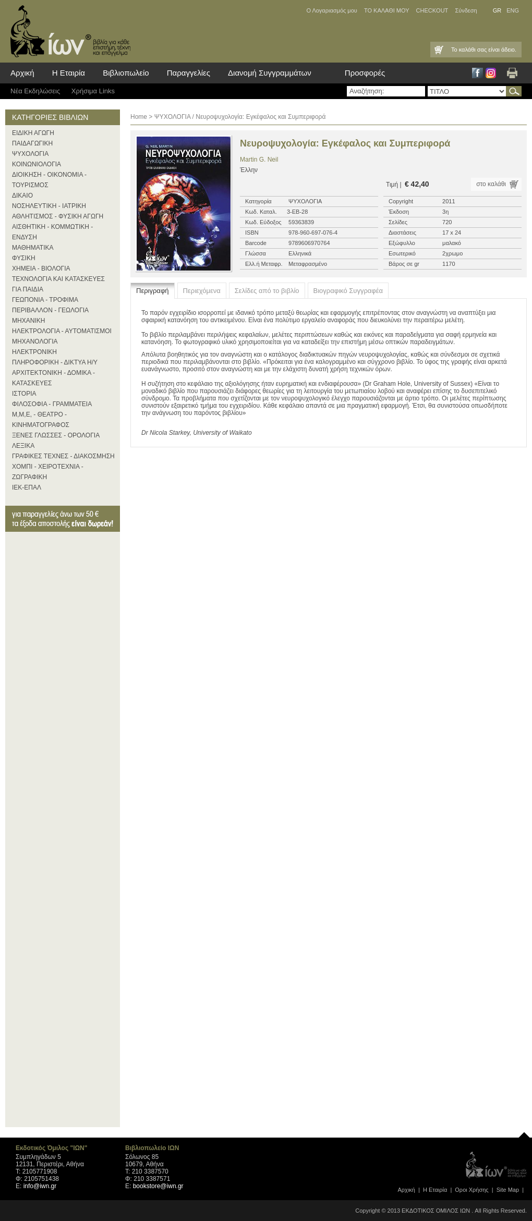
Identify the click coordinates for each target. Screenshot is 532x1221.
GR (497, 10)
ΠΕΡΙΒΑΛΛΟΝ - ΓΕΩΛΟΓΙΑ (50, 310)
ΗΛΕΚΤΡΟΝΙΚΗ (34, 352)
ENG (512, 10)
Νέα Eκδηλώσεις (35, 91)
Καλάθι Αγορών (438, 49)
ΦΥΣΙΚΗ (23, 258)
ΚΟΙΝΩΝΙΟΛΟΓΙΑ (36, 164)
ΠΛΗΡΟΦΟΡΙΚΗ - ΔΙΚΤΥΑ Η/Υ (55, 362)
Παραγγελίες (188, 72)
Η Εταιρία (68, 72)
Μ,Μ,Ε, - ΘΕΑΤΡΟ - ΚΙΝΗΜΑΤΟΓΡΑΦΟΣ (40, 420)
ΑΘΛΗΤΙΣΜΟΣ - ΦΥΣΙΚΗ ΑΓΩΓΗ (57, 216)
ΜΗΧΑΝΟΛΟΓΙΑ (35, 341)
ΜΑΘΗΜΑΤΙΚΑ (33, 247)
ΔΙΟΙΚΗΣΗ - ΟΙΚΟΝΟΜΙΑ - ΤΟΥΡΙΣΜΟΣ (49, 180)
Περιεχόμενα (202, 291)
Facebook (477, 73)
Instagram (491, 73)
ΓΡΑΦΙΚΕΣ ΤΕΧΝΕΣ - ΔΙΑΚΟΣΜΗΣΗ (63, 456)
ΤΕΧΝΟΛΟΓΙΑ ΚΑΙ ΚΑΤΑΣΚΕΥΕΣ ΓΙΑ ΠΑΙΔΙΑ (58, 284)
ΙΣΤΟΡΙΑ (24, 393)
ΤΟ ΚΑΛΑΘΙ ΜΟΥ (386, 10)
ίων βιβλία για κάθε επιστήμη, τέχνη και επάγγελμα (67, 31)
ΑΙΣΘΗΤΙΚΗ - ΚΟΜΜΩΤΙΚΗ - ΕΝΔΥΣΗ (52, 232)
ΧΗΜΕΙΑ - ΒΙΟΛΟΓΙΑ (41, 268)
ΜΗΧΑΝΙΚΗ (28, 320)
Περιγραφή (152, 291)
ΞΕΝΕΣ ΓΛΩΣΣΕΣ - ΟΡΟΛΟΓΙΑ (56, 435)
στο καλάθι (491, 184)
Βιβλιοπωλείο (126, 72)
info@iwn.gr (40, 1186)
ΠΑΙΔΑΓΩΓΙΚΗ (32, 143)
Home (138, 116)
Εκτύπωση (512, 73)
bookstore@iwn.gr (158, 1186)
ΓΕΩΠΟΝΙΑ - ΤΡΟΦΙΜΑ (45, 299)
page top (524, 1132)
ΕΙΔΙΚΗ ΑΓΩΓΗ (33, 133)
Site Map (508, 1190)
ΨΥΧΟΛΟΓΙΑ (30, 153)
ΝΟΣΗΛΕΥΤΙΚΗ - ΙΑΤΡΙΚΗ (49, 206)
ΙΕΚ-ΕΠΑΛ (26, 487)
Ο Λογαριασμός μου (331, 10)
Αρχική (22, 72)
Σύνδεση (466, 10)
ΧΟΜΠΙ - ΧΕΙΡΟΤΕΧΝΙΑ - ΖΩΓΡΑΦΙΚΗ (47, 472)
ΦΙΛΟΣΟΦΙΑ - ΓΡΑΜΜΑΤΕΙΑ (52, 404)
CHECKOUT (432, 10)
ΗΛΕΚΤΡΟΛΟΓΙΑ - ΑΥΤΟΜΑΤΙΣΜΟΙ (62, 331)
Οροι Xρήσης (471, 1190)
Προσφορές (365, 72)
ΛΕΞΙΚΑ (23, 445)
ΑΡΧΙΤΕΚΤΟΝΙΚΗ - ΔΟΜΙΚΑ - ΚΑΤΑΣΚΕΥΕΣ (53, 378)
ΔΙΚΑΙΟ (22, 195)
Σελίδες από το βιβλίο (267, 291)
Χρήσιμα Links (93, 91)
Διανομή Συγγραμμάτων (269, 72)
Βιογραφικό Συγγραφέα (348, 291)
